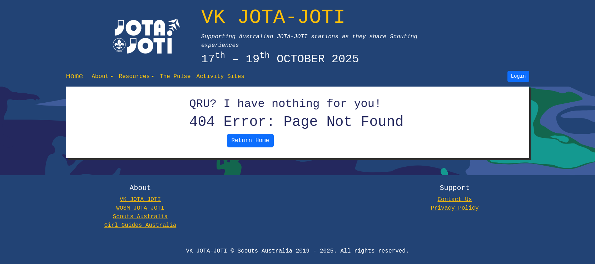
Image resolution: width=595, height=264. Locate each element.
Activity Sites (220, 76)
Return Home (250, 141)
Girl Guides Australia (140, 225)
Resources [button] (134, 76)
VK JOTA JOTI (140, 200)
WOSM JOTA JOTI (140, 208)
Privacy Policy (455, 208)
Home (74, 76)
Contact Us (454, 200)
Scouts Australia (140, 217)
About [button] (100, 76)
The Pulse (175, 76)
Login (518, 76)
